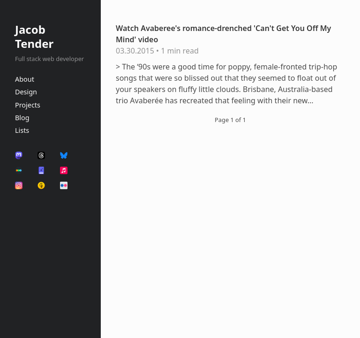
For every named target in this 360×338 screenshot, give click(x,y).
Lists (22, 130)
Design (26, 91)
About (24, 79)
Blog (22, 117)
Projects (27, 104)
